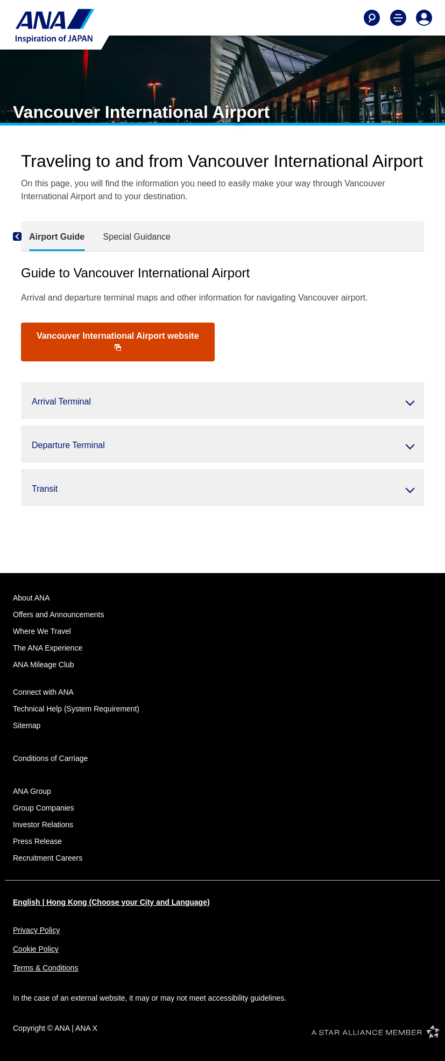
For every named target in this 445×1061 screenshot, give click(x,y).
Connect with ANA (43, 692)
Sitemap (26, 725)
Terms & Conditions (45, 968)
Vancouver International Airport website (118, 341)
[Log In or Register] (424, 18)
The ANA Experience (47, 648)
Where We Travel (42, 631)
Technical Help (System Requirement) (76, 708)
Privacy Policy (36, 930)
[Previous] (32, 236)
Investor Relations (43, 824)
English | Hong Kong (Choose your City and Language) (111, 902)
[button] (222, 400)
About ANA (31, 598)
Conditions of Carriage (50, 758)
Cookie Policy (36, 949)
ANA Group (32, 791)
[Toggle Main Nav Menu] (398, 18)
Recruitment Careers (47, 858)
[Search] (372, 18)
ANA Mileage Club (43, 664)
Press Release (37, 841)
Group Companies (43, 808)
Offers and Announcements (58, 614)
